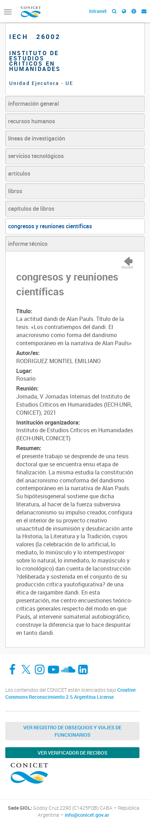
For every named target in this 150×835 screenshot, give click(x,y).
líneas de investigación (36, 138)
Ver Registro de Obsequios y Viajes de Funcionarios (72, 731)
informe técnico (28, 244)
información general (33, 103)
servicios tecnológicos (36, 156)
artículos (19, 173)
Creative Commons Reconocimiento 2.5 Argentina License (70, 693)
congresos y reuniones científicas (50, 226)
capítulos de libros (31, 208)
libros (15, 191)
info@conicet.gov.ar (87, 815)
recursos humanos (31, 121)
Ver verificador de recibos (72, 752)
